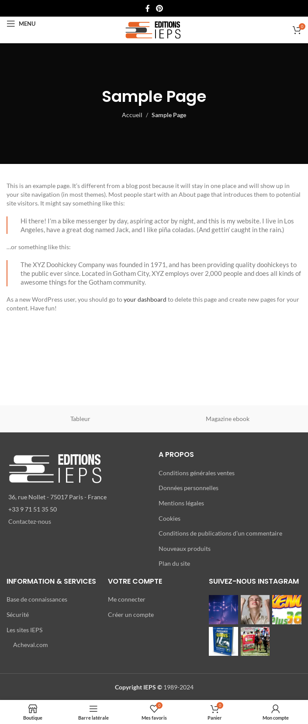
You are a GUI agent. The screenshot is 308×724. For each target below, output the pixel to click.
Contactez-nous (29, 521)
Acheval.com (30, 644)
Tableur (80, 418)
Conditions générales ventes (197, 473)
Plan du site (174, 563)
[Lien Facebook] (147, 8)
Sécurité (18, 614)
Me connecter (126, 599)
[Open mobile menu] (21, 23)
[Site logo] (154, 29)
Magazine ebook (227, 418)
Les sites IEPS (24, 630)
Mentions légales (181, 503)
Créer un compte (131, 614)
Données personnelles (188, 487)
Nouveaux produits (185, 548)
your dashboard (145, 299)
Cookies (169, 518)
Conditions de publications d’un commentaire (220, 533)
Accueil (132, 114)
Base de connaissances (37, 599)
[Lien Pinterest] (159, 8)
